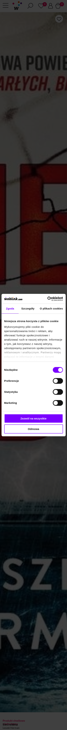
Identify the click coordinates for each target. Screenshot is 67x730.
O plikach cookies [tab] (51, 308)
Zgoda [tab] (10, 308)
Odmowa (33, 428)
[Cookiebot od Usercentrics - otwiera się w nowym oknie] (48, 299)
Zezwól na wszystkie (34, 418)
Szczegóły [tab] (27, 308)
